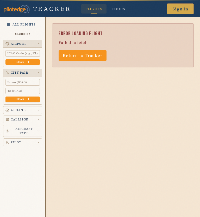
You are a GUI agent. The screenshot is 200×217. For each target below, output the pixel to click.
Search (22, 62)
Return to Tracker (82, 55)
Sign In (180, 9)
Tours (118, 8)
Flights (93, 10)
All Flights (21, 24)
